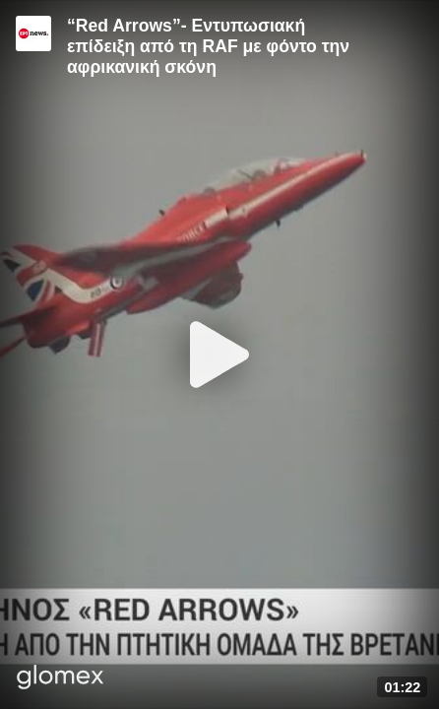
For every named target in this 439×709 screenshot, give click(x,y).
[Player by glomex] (60, 679)
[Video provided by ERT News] (33, 33)
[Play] (219, 354)
